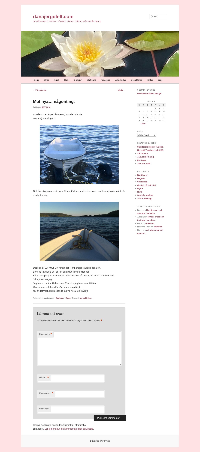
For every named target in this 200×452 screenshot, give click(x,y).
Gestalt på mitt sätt (146, 185)
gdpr (160, 80)
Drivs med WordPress (100, 441)
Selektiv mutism (145, 195)
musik (56, 80)
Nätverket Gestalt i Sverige (149, 93)
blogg (36, 80)
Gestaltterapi (136, 80)
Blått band (142, 175)
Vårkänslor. (142, 153)
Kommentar (45, 334)
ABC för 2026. (144, 163)
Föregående (39, 90)
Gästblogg (142, 182)
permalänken (85, 298)
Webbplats (44, 408)
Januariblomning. (145, 157)
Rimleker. (141, 160)
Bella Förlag (120, 80)
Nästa (121, 90)
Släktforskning (144, 198)
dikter (46, 80)
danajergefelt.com (53, 16)
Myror (140, 188)
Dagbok (59, 298)
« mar (142, 124)
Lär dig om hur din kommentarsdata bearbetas (69, 428)
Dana (68, 298)
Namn (44, 377)
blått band (91, 80)
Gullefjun (78, 80)
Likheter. (150, 223)
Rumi (66, 80)
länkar (150, 80)
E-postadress (46, 393)
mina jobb (105, 80)
